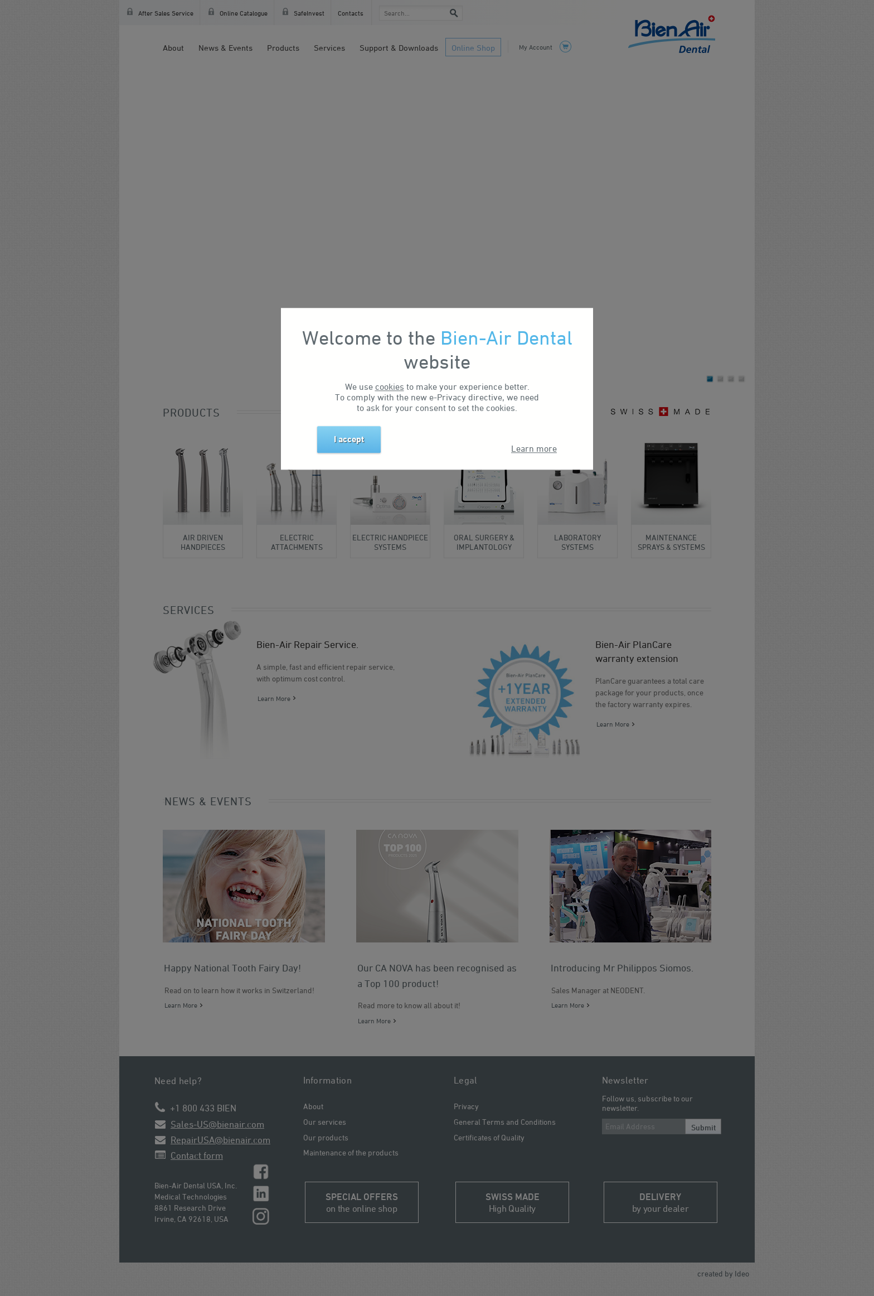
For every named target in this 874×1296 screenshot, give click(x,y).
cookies (389, 386)
